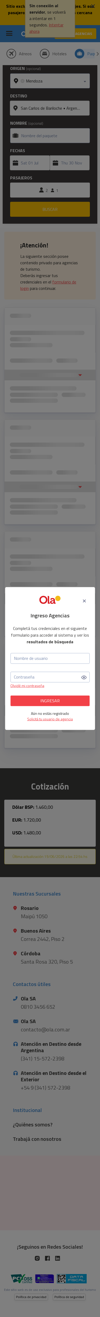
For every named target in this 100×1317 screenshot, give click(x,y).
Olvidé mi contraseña (27, 685)
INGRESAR (50, 700)
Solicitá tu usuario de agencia (50, 718)
